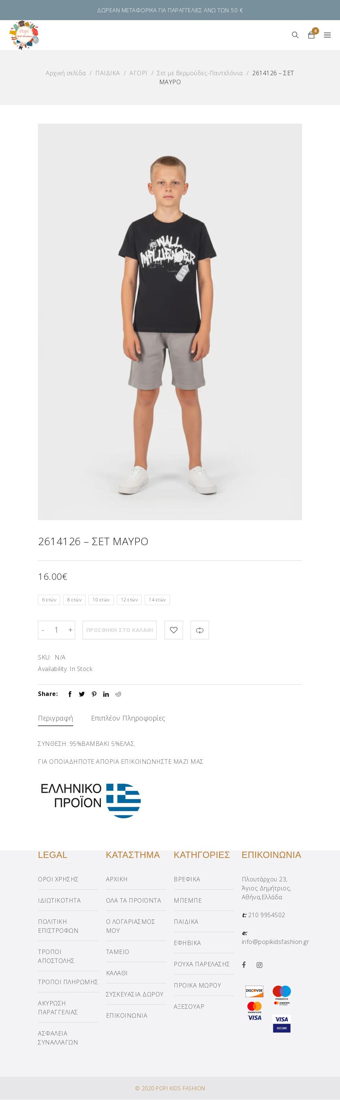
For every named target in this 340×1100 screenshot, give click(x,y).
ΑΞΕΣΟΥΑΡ (189, 1007)
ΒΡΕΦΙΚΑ (187, 879)
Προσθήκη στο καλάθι (119, 629)
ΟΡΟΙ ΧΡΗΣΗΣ (58, 879)
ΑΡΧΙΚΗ (117, 879)
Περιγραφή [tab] (55, 717)
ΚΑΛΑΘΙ (117, 973)
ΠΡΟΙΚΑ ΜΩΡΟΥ (197, 986)
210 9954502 (266, 915)
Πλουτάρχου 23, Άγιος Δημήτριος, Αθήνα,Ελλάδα (266, 888)
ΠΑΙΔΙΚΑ (107, 73)
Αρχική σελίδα (66, 73)
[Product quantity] (56, 630)
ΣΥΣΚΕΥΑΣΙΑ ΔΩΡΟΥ (135, 995)
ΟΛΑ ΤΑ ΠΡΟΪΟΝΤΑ (133, 901)
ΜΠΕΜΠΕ (188, 901)
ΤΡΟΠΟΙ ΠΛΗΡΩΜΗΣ (68, 982)
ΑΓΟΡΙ (138, 73)
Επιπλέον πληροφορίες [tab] (128, 717)
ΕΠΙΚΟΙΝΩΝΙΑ (127, 1016)
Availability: (53, 669)
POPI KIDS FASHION (180, 1088)
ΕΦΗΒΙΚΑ (187, 943)
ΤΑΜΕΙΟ (117, 952)
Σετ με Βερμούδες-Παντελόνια (200, 73)
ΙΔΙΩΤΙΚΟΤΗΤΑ (59, 901)
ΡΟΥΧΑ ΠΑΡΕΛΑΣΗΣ (202, 964)
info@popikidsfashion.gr (275, 942)
